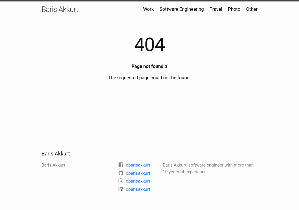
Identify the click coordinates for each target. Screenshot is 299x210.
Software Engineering (181, 9)
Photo (234, 9)
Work (148, 9)
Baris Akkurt (59, 9)
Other (252, 9)
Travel (216, 9)
